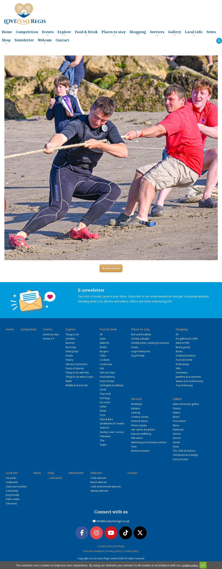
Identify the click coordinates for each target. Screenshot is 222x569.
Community (12, 490)
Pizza (102, 415)
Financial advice (139, 421)
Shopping (137, 33)
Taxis (134, 446)
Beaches (70, 342)
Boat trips (70, 347)
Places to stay (114, 33)
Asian (103, 338)
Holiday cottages (140, 338)
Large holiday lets (140, 351)
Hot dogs (105, 398)
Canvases (56, 478)
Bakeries (104, 342)
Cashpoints (12, 482)
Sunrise (177, 438)
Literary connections (76, 364)
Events (48, 33)
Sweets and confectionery (189, 381)
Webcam (45, 41)
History (69, 359)
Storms (176, 433)
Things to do (72, 334)
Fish (102, 368)
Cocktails (104, 359)
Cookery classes (140, 416)
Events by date (51, 334)
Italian (103, 410)
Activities (70, 338)
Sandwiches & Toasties (112, 423)
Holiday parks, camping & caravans (150, 342)
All (101, 334)
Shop (6, 41)
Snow (176, 446)
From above (179, 421)
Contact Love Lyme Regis (111, 546)
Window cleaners (140, 450)
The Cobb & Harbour (184, 450)
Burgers (104, 351)
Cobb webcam (98, 478)
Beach (176, 416)
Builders (135, 408)
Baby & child (182, 342)
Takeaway (105, 436)
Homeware (182, 372)
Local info (193, 33)
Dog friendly (137, 355)
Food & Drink (86, 33)
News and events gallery (186, 404)
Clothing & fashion (186, 355)
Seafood (104, 427)
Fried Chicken (107, 381)
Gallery (174, 33)
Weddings (136, 404)
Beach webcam (98, 482)
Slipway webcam (99, 490)
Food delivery (107, 376)
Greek (103, 389)
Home (7, 32)
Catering (135, 412)
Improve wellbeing (141, 433)
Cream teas (106, 364)
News (211, 32)
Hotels (134, 347)
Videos (176, 412)
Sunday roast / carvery (112, 432)
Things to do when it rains (79, 376)
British (103, 347)
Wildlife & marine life (76, 385)
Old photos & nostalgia (185, 455)
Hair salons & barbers (143, 429)
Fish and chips (107, 372)
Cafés (103, 355)
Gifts (178, 368)
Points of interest (74, 368)
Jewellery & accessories (188, 376)
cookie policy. (190, 565)
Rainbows (178, 429)
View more (111, 268)
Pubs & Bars (106, 419)
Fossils (69, 355)
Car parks (11, 478)
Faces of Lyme (180, 459)
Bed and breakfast (141, 334)
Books (179, 351)
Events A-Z (48, 338)
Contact (62, 40)
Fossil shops (182, 364)
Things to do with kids (77, 372)
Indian (103, 406)
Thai (102, 440)
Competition (27, 32)
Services (157, 33)
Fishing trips (71, 351)
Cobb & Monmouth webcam (105, 486)
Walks (68, 381)
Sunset (176, 442)
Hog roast (105, 393)
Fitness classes (139, 425)
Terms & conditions (93, 551)
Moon (176, 425)
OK (203, 565)
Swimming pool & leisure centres (148, 442)
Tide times (11, 503)
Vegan (103, 444)
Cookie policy (131, 551)
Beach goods (183, 347)
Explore (64, 33)
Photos (176, 408)
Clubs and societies (16, 486)
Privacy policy (114, 551)
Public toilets (12, 499)
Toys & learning (184, 385)
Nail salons (137, 438)
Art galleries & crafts (187, 338)
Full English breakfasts (111, 385)
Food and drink (184, 359)
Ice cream (105, 402)
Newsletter (24, 40)
